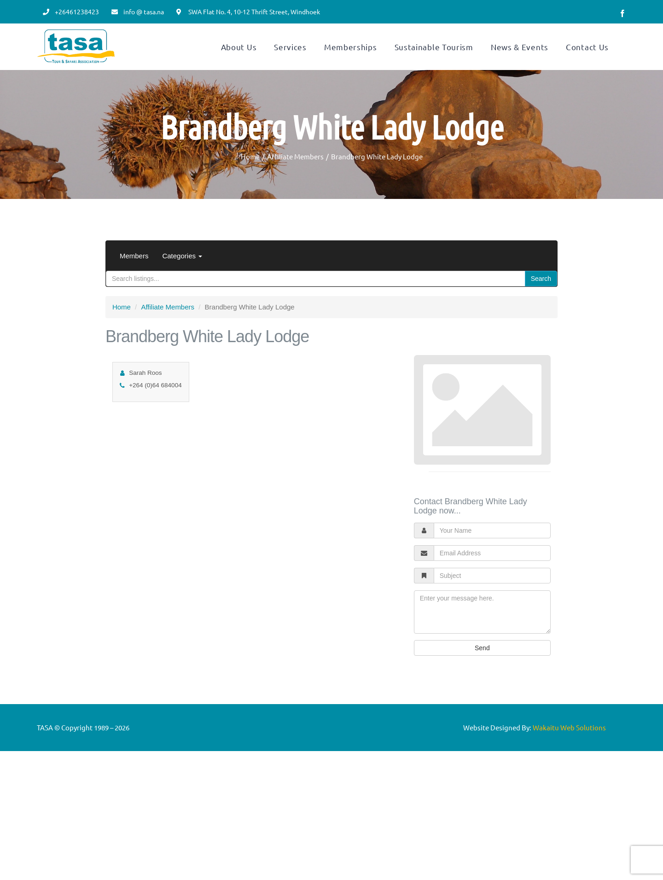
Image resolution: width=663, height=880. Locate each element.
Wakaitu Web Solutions (569, 749)
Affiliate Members (167, 329)
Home (121, 329)
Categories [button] (182, 278)
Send (482, 670)
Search (541, 300)
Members (134, 278)
